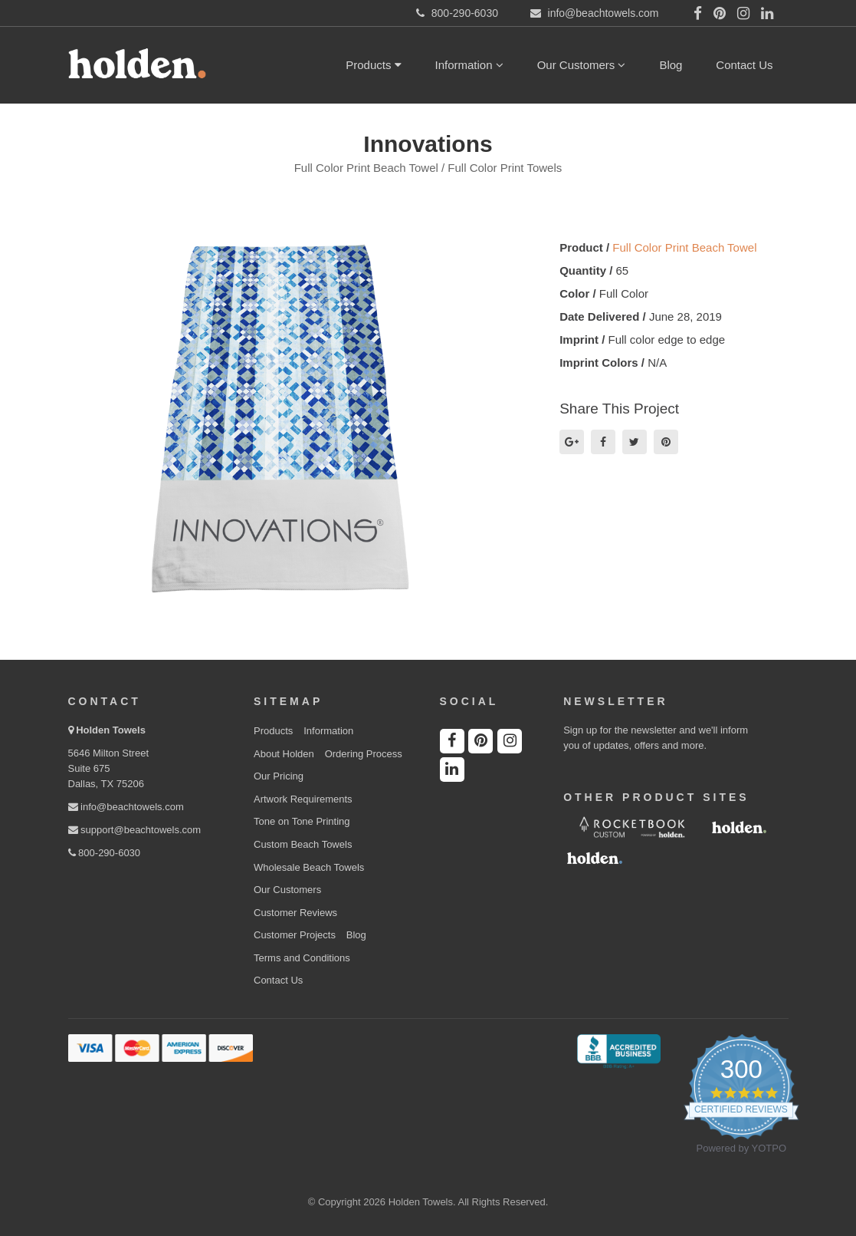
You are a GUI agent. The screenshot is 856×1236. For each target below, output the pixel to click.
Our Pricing (278, 776)
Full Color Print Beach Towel (684, 247)
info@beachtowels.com (126, 806)
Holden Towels (111, 730)
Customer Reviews (295, 912)
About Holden (284, 754)
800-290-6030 (104, 853)
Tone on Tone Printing (302, 821)
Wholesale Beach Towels (309, 867)
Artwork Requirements (303, 799)
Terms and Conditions (302, 958)
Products (373, 64)
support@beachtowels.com (135, 830)
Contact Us (744, 64)
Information (469, 64)
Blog (670, 64)
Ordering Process (363, 754)
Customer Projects (295, 935)
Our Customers (581, 64)
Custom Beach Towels (303, 844)
